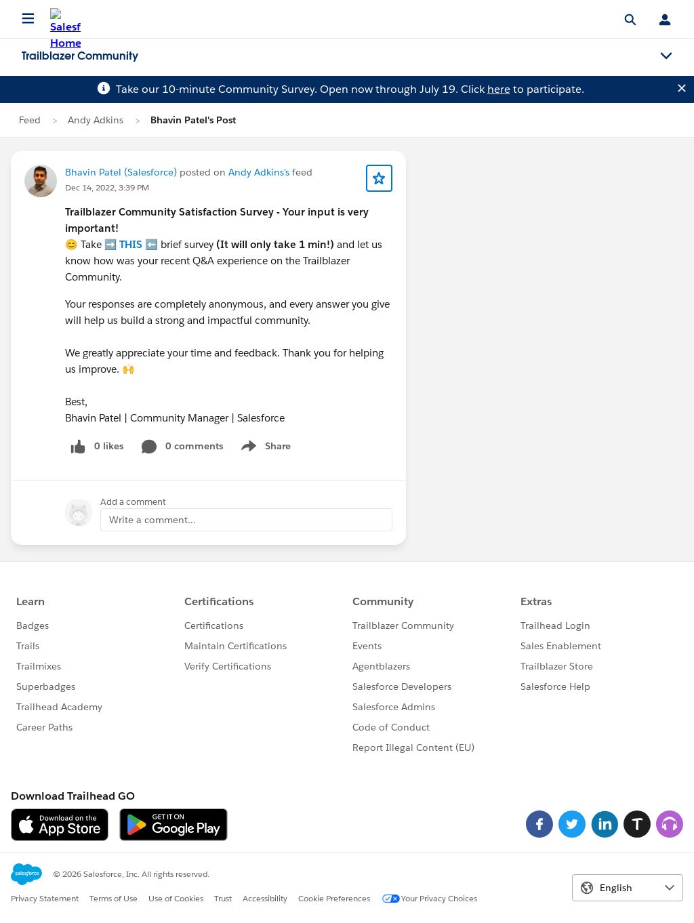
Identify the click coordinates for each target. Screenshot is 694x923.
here (498, 89)
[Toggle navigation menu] (666, 56)
